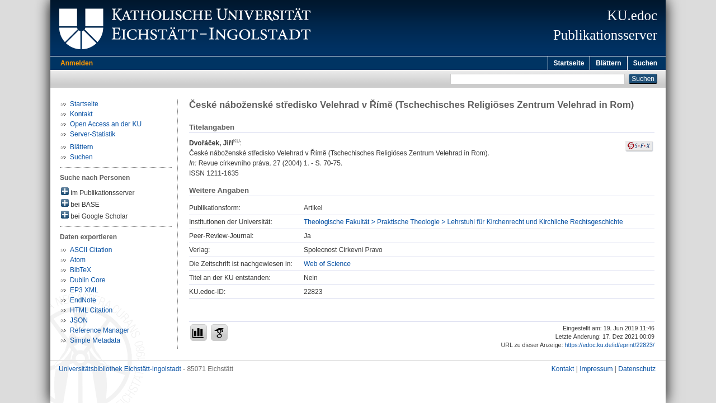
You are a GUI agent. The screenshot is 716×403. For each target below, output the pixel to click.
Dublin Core (87, 282)
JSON (79, 322)
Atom (78, 261)
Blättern (608, 63)
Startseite (569, 63)
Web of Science (327, 265)
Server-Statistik (92, 136)
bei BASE (80, 205)
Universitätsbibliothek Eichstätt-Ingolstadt (120, 370)
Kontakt (81, 116)
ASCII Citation (91, 251)
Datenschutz (637, 370)
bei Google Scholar (94, 217)
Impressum (596, 370)
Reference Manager (99, 332)
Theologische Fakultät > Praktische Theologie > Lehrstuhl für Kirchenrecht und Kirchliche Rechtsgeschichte (463, 223)
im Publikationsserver (97, 193)
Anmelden (76, 63)
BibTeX (80, 272)
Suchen (645, 63)
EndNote (83, 302)
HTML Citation (91, 312)
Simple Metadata (95, 342)
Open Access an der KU (106, 126)
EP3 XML (84, 292)
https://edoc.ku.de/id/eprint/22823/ (609, 346)
